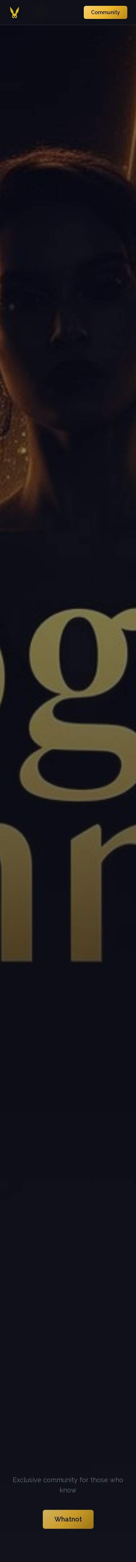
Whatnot (68, 1520)
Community (105, 12)
